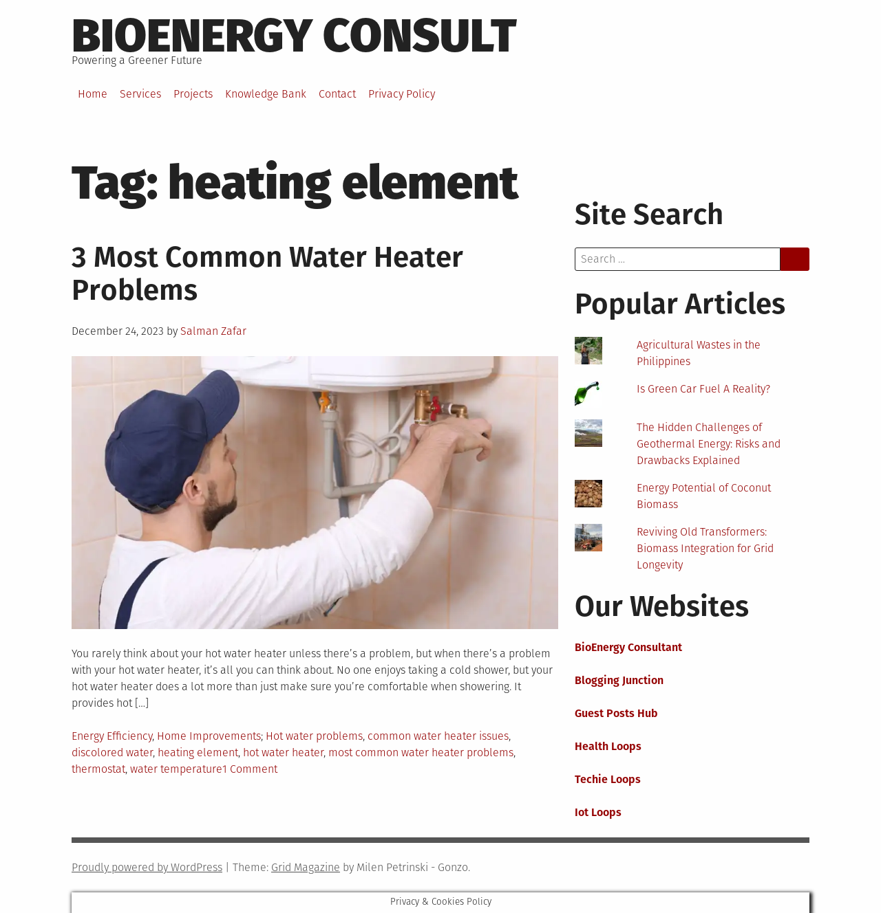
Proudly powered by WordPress (147, 867)
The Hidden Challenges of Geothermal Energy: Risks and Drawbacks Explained (709, 444)
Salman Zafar (213, 331)
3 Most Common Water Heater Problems (267, 273)
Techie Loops (608, 779)
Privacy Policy (401, 93)
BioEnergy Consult (294, 36)
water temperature (176, 769)
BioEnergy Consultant (628, 647)
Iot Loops (598, 812)
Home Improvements (209, 735)
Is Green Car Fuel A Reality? (703, 388)
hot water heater (283, 752)
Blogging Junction (619, 680)
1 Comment (249, 769)
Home (92, 93)
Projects (193, 93)
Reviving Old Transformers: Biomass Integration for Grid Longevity (705, 548)
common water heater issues (438, 735)
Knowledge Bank (265, 93)
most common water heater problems (420, 752)
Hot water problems (314, 735)
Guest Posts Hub (616, 713)
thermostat (98, 769)
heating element (198, 752)
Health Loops (608, 746)
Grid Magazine (305, 867)
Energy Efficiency (112, 735)
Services (140, 93)
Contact (337, 93)
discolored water (112, 752)
